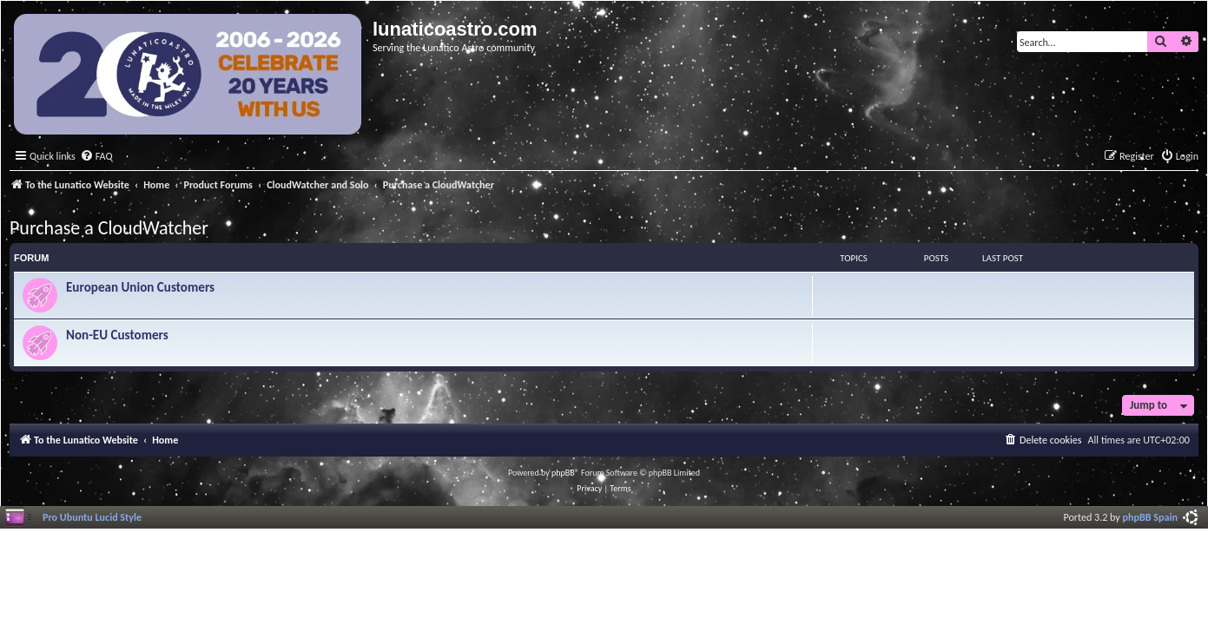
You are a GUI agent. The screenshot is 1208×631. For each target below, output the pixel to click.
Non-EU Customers (117, 335)
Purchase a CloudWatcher (109, 228)
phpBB (563, 472)
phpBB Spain (1150, 516)
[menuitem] (96, 156)
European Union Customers (140, 287)
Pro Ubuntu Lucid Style (92, 516)
